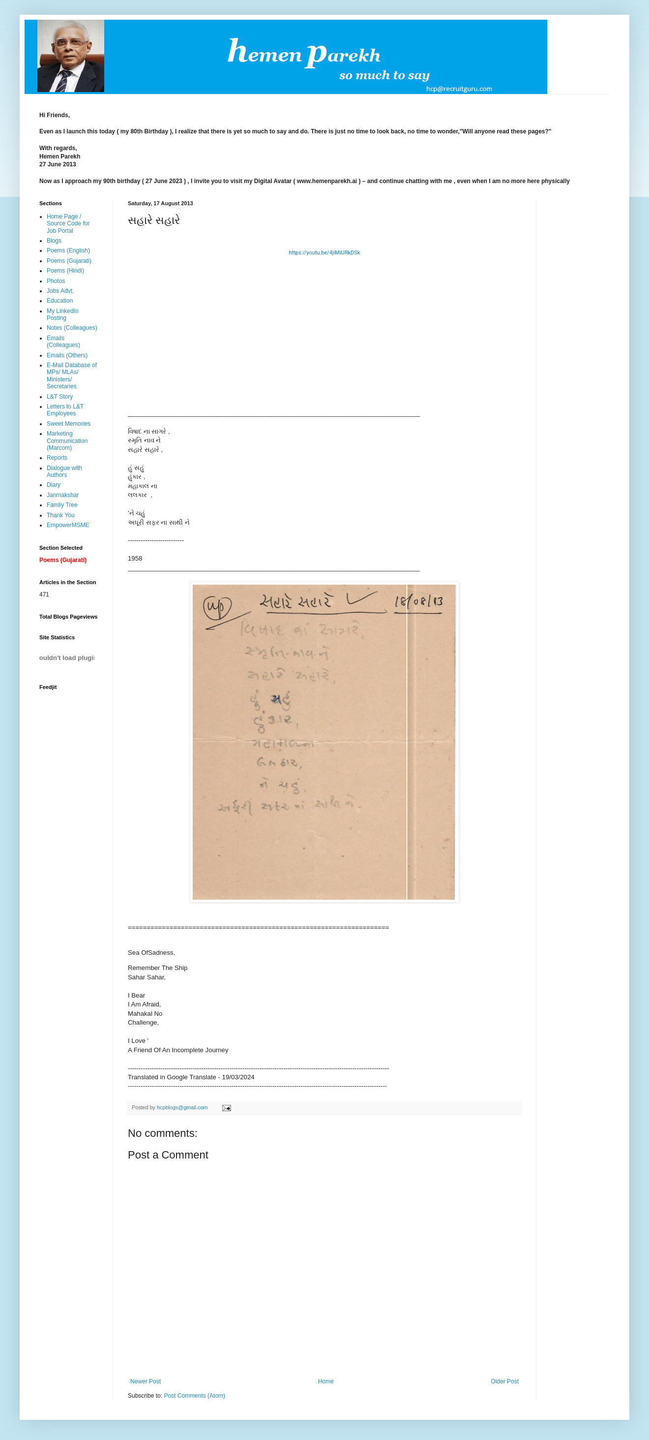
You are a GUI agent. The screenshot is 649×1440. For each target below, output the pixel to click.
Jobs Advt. (60, 290)
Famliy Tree (62, 504)
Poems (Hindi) (65, 270)
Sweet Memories (68, 423)
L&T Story (60, 396)
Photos (56, 281)
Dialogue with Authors (64, 471)
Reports (57, 457)
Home (326, 1381)
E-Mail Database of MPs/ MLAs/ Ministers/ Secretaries (72, 376)
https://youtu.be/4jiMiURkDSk (324, 253)
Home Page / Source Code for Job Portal (68, 223)
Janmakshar (63, 495)
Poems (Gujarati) (69, 260)
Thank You (61, 515)
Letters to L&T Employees (65, 410)
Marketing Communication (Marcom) (67, 440)
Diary (53, 484)
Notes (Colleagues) (72, 327)
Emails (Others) (67, 355)
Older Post (505, 1381)
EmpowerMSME (68, 525)
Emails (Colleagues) (63, 341)
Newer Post (145, 1381)
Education (60, 300)
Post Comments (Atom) (194, 1395)
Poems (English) (68, 250)
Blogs (54, 240)
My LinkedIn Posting (63, 314)
